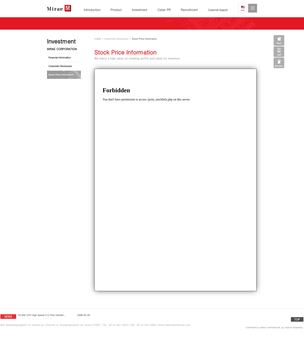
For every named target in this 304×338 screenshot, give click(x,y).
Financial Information (59, 57)
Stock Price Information (60, 74)
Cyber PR (163, 10)
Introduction (92, 10)
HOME (97, 38)
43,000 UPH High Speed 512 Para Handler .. (42, 316)
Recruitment (189, 10)
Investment (139, 10)
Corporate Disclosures (60, 66)
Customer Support (217, 10)
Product (116, 10)
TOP (297, 319)
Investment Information (116, 38)
